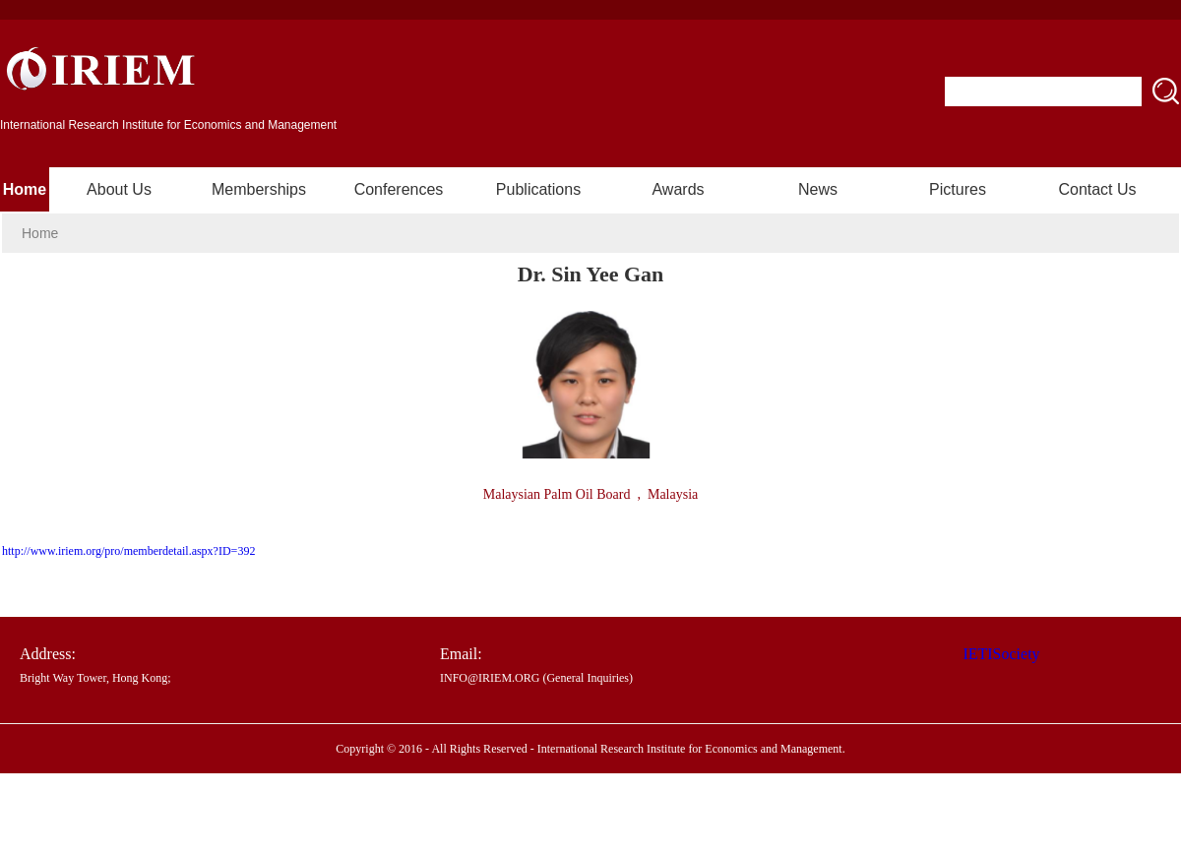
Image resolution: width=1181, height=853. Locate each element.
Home (24, 189)
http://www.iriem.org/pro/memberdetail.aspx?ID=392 (128, 551)
